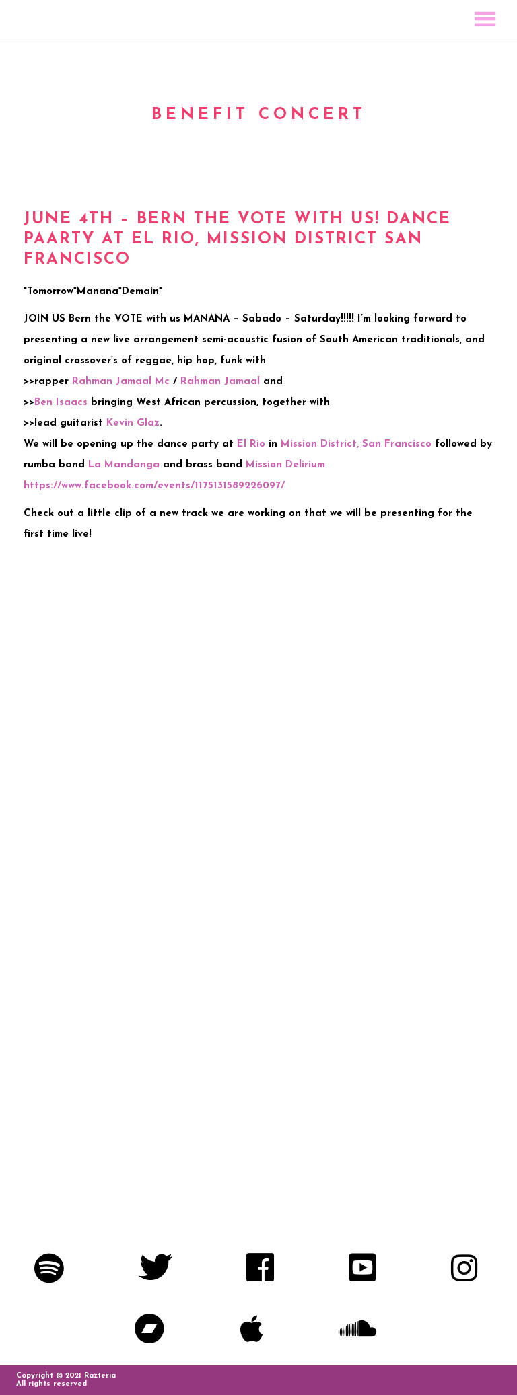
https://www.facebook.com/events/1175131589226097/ (154, 486)
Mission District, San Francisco (356, 444)
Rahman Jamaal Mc (121, 382)
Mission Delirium (285, 465)
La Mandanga (124, 465)
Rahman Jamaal (220, 382)
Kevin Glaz (133, 423)
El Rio (251, 444)
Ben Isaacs (61, 403)
